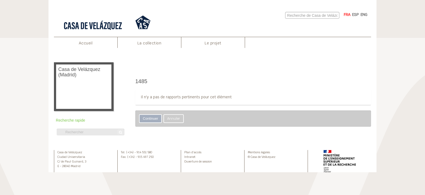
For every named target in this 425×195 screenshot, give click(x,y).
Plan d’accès (192, 152)
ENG (363, 14)
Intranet (189, 157)
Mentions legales (259, 152)
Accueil (86, 43)
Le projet (213, 43)
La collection (149, 43)
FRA (347, 14)
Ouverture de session (198, 161)
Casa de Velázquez (69, 152)
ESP (355, 14)
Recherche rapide (70, 120)
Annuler (173, 118)
